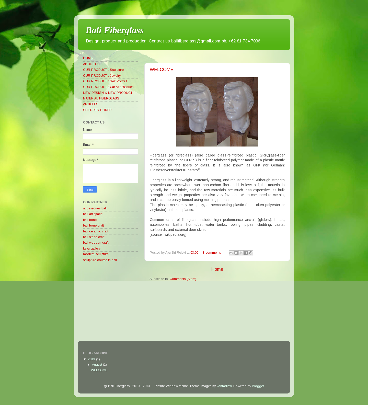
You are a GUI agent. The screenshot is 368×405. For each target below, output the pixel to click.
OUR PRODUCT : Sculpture (103, 70)
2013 (92, 359)
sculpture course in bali (100, 260)
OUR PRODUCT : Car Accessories (108, 87)
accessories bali (95, 208)
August (97, 364)
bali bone (90, 220)
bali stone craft (93, 237)
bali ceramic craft (95, 231)
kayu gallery (91, 248)
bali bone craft (93, 225)
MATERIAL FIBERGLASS (101, 98)
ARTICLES (90, 104)
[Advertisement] (121, 302)
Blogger (258, 386)
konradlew (224, 386)
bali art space (92, 214)
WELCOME (162, 69)
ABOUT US (91, 64)
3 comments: (213, 252)
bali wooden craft (95, 242)
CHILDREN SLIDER (97, 110)
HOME (88, 58)
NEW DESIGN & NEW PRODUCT (107, 93)
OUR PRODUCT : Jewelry (102, 75)
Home (217, 269)
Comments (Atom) (183, 279)
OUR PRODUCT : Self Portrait (105, 81)
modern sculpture (96, 254)
